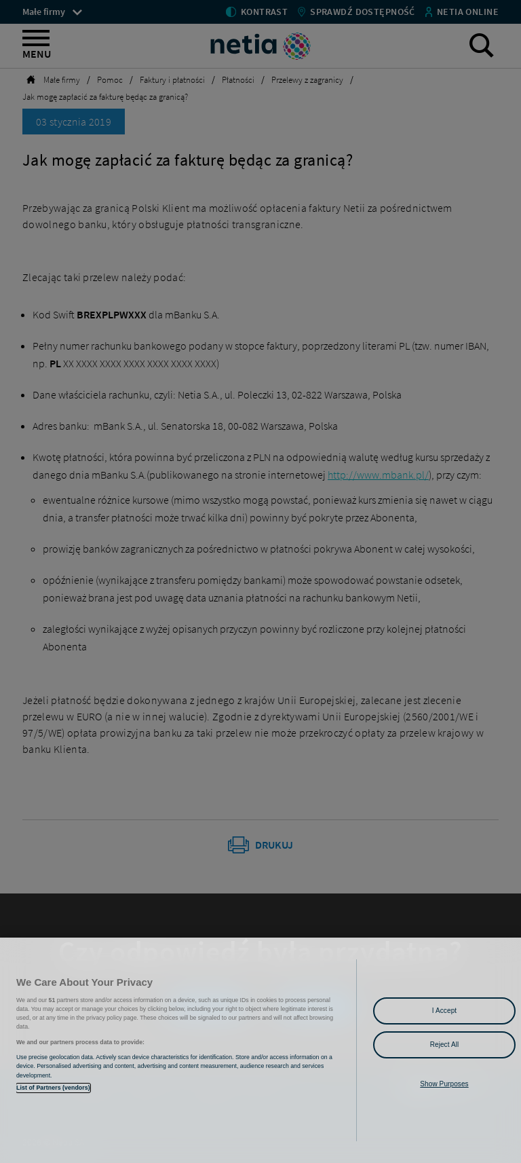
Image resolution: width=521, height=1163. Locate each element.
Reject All (444, 1044)
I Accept (444, 1010)
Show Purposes (444, 1084)
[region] (260, 1050)
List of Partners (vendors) (53, 1087)
